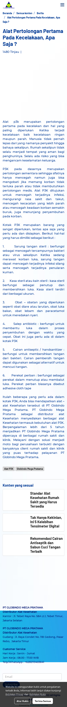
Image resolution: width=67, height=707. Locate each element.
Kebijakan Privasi (14, 694)
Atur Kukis (22, 701)
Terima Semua (43, 701)
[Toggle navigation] (62, 5)
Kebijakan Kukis (37, 694)
